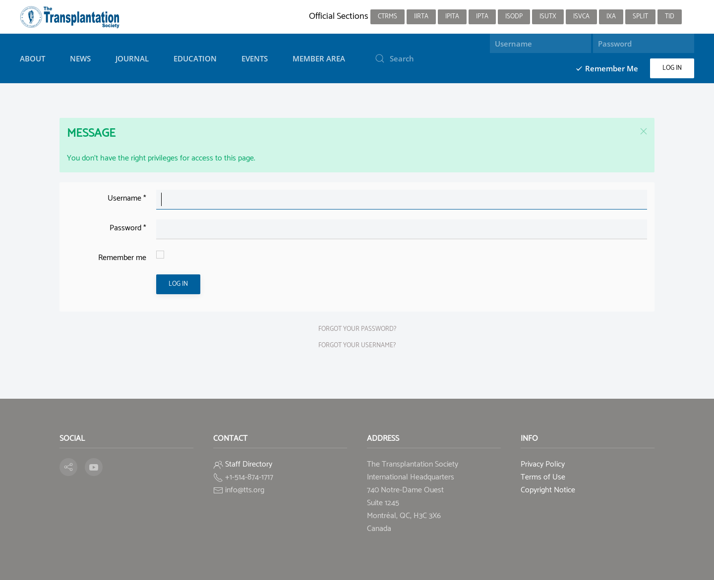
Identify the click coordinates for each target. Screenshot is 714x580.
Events (254, 58)
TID (669, 16)
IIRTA (421, 16)
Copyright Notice (548, 490)
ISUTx (547, 16)
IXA (611, 16)
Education (195, 58)
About (32, 58)
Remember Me (606, 68)
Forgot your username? (357, 345)
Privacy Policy (543, 464)
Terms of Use (543, 477)
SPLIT (640, 16)
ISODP (514, 16)
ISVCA (581, 16)
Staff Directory (248, 464)
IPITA (452, 16)
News (80, 58)
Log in (672, 68)
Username (127, 198)
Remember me (122, 257)
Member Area (319, 58)
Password (128, 228)
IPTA (482, 16)
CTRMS (387, 16)
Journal (132, 58)
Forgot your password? (357, 329)
